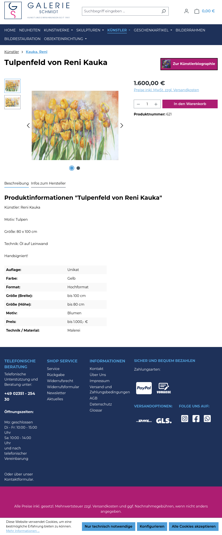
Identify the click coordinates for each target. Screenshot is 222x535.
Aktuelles (55, 399)
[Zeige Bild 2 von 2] (78, 168)
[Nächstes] (122, 125)
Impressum (100, 381)
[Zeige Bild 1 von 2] (71, 168)
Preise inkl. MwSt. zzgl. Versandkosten (166, 90)
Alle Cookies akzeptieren (194, 526)
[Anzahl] (147, 104)
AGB (94, 398)
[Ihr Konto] (186, 11)
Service (53, 369)
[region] (64, 125)
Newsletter (56, 393)
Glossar (96, 410)
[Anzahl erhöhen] (156, 104)
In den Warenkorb (190, 104)
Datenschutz (101, 404)
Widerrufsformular (63, 387)
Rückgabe (56, 375)
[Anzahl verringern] (138, 104)
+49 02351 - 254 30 (19, 396)
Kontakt (97, 369)
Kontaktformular (18, 479)
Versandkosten (105, 506)
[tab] (16, 184)
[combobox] (120, 11)
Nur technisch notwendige (108, 526)
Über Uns (98, 375)
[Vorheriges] (28, 125)
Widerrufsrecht (60, 381)
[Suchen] (163, 11)
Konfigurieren (152, 526)
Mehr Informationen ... (22, 531)
